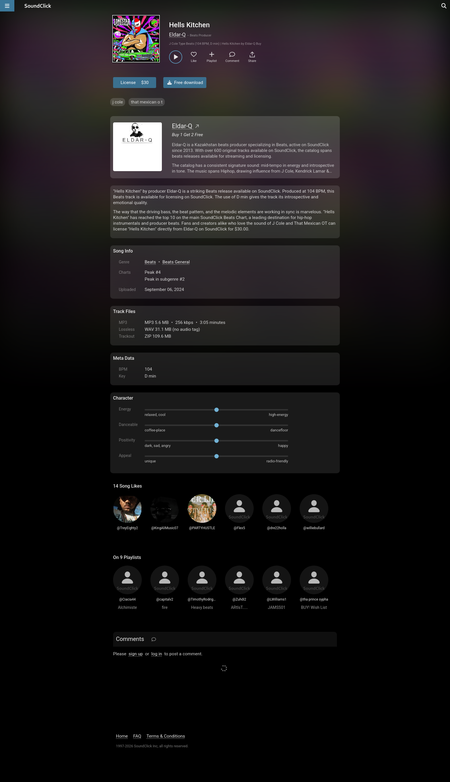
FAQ (137, 736)
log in (156, 653)
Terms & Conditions (166, 736)
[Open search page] (444, 5)
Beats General (176, 262)
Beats (150, 262)
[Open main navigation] (7, 5)
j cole (118, 102)
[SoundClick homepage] (37, 6)
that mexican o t (146, 102)
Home (122, 736)
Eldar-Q (177, 35)
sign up (136, 653)
